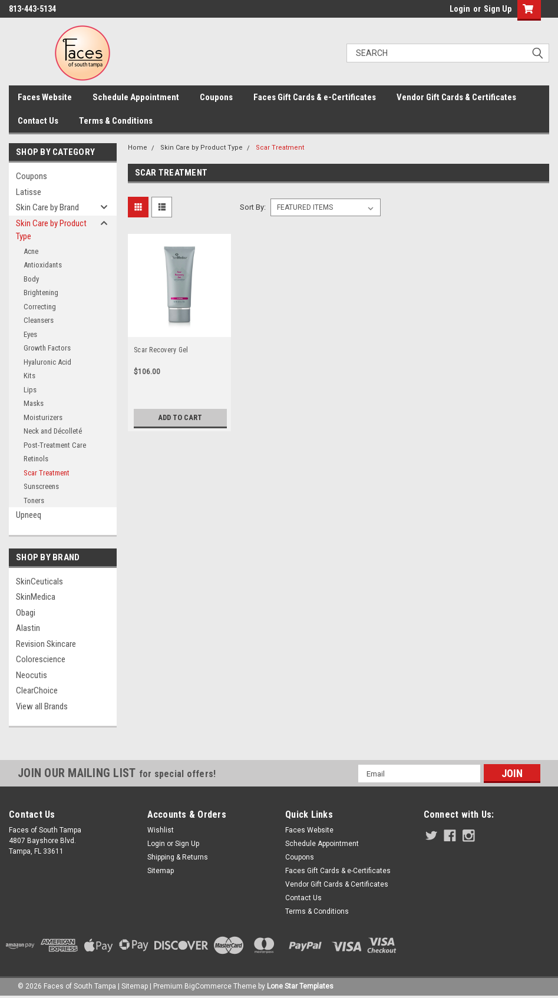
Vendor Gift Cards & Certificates (456, 97)
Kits (29, 375)
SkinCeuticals (39, 581)
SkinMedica (35, 596)
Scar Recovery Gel (161, 350)
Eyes (30, 334)
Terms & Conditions (116, 120)
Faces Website (45, 97)
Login (460, 9)
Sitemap (160, 871)
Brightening (41, 292)
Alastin (28, 628)
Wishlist (160, 830)
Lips (30, 389)
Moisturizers (43, 417)
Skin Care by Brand (47, 207)
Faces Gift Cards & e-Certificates (314, 97)
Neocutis (31, 675)
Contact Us (38, 120)
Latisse (28, 192)
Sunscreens (41, 486)
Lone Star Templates (300, 986)
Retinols (36, 458)
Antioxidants (43, 264)
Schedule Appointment (136, 97)
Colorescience (40, 659)
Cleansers (39, 320)
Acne (31, 251)
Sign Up (497, 9)
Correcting (40, 306)
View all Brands (42, 706)
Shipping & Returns (177, 857)
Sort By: (253, 207)
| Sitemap (133, 986)
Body (31, 279)
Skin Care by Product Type (51, 230)
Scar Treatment (47, 472)
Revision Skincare (46, 644)
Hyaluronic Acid (47, 362)
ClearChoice (37, 690)
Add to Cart (180, 417)
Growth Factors (47, 347)
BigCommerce (208, 986)
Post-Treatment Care (55, 445)
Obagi (25, 612)
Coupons (216, 97)
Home (137, 147)
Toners (34, 500)
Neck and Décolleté (53, 431)
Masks (34, 403)
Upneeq (28, 515)
